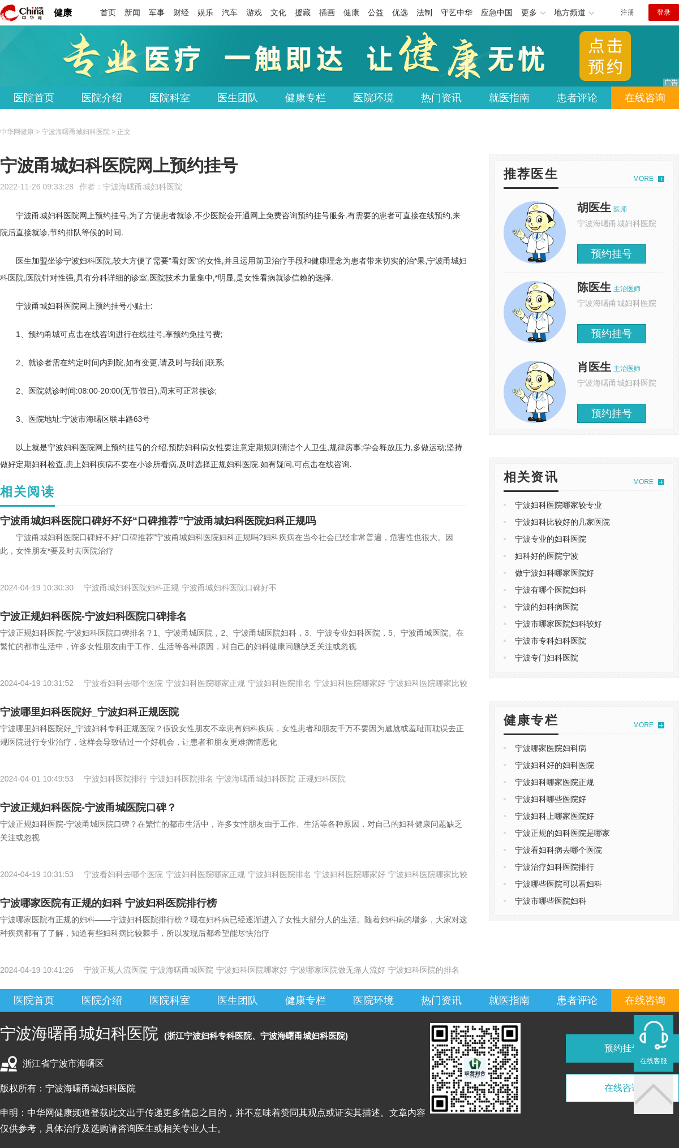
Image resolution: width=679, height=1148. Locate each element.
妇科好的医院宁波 (546, 555)
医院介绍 (101, 97)
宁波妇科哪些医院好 (550, 799)
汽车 (230, 12)
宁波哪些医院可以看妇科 (558, 883)
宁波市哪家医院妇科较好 (558, 623)
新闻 (132, 12)
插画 (327, 12)
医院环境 (373, 97)
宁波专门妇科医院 (546, 657)
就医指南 (509, 97)
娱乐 (205, 12)
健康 (63, 13)
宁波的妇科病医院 (546, 606)
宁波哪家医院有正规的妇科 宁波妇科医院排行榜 (108, 903)
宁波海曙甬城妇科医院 (142, 186)
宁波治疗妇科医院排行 (554, 866)
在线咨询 (645, 97)
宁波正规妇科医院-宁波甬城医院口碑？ (88, 807)
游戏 (254, 12)
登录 (664, 12)
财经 (181, 12)
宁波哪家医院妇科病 (550, 748)
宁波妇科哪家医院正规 (554, 782)
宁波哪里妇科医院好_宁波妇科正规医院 (89, 712)
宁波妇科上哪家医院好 (554, 816)
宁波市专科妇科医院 (550, 640)
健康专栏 (305, 97)
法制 (424, 12)
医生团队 (237, 97)
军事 (157, 12)
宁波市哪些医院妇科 (550, 900)
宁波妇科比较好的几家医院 (562, 521)
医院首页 (34, 97)
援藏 (303, 12)
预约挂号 (611, 254)
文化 (278, 12)
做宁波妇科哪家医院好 (554, 572)
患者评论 (577, 97)
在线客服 (653, 1061)
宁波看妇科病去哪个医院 (558, 849)
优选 (400, 12)
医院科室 (169, 97)
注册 (627, 12)
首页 (108, 12)
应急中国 (497, 12)
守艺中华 (456, 12)
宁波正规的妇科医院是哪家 (562, 833)
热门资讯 (441, 97)
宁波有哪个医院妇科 (550, 589)
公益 (376, 12)
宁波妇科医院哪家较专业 (558, 505)
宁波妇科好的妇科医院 (554, 765)
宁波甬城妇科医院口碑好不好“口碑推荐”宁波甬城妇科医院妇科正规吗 (158, 520)
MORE (643, 179)
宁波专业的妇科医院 (550, 538)
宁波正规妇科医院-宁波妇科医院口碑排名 (93, 616)
